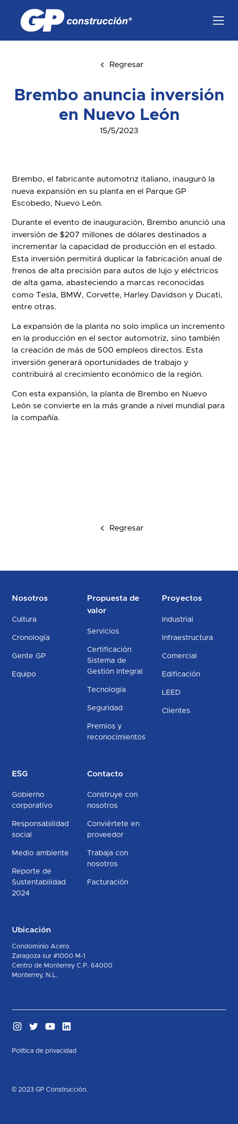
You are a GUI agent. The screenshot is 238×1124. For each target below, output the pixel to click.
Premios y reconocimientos (116, 732)
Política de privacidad (44, 1051)
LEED (171, 692)
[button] (216, 20)
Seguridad (105, 708)
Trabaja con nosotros (107, 858)
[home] (73, 20)
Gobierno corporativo (32, 800)
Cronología (31, 637)
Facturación (107, 882)
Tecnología (106, 689)
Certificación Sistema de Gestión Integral (115, 660)
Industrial (177, 619)
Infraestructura (187, 637)
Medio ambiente (40, 853)
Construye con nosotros (112, 800)
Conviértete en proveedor (113, 829)
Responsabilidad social (40, 829)
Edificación (181, 674)
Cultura (24, 619)
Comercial (179, 656)
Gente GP (29, 656)
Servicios (103, 631)
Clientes (176, 710)
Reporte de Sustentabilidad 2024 (39, 882)
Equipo (24, 674)
